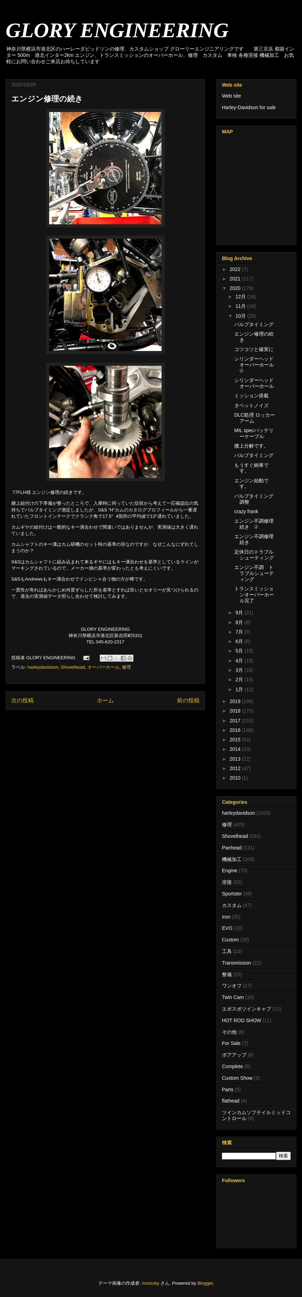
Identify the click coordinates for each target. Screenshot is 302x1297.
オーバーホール (103, 667)
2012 (236, 768)
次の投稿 (22, 700)
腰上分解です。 (251, 446)
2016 (236, 730)
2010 (236, 778)
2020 (236, 288)
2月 (239, 679)
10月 (241, 316)
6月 (239, 641)
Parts (228, 1089)
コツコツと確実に (254, 349)
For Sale (231, 1043)
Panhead (232, 848)
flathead (230, 1101)
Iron (226, 917)
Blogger (205, 1283)
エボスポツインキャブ (246, 1009)
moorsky (150, 1283)
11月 (241, 306)
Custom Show (237, 1078)
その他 (229, 1032)
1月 (239, 689)
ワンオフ (232, 985)
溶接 (227, 882)
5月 (239, 651)
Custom (230, 939)
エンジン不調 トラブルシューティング (254, 573)
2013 (236, 759)
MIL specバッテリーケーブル (254, 433)
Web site (231, 96)
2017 (236, 720)
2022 (236, 269)
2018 (236, 711)
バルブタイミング (254, 324)
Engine (229, 870)
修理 (126, 667)
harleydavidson (42, 667)
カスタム (232, 905)
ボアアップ (234, 1055)
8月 (239, 622)
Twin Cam (233, 997)
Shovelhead (73, 667)
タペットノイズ (251, 405)
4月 (239, 660)
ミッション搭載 (251, 395)
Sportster (232, 893)
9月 (239, 612)
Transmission (236, 963)
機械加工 (232, 859)
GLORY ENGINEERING (117, 30)
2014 (236, 749)
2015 (236, 739)
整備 (227, 974)
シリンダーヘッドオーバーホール (254, 383)
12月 (241, 296)
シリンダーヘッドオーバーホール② (254, 364)
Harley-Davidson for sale (249, 107)
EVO (227, 928)
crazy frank (246, 511)
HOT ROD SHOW (241, 1020)
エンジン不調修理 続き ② (254, 524)
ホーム (105, 700)
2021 (236, 279)
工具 (227, 951)
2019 (236, 701)
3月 (239, 670)
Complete (232, 1066)
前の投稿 (188, 700)
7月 (239, 632)
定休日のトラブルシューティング (254, 555)
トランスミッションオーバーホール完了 (254, 594)
